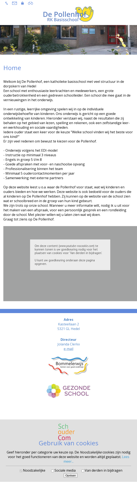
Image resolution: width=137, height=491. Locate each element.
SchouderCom (79, 410)
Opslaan (70, 475)
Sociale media (65, 470)
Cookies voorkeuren (68, 413)
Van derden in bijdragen (103, 470)
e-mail (68, 348)
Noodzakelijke (34, 470)
